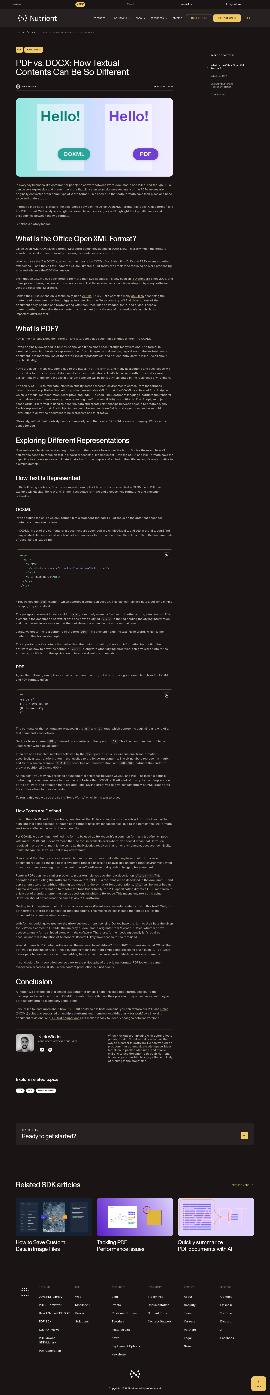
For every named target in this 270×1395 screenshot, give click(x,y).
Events (116, 1305)
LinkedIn (226, 1305)
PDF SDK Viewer (50, 1305)
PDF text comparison (65, 1018)
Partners (190, 1330)
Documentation (158, 1305)
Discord (225, 1321)
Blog (115, 1297)
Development (46, 1090)
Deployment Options (126, 1346)
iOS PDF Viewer (50, 1330)
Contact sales (227, 18)
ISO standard (141, 279)
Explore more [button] (243, 1185)
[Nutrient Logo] (37, 18)
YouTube (226, 1313)
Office (164, 1009)
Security (190, 1305)
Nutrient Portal (158, 1313)
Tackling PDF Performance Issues (120, 1245)
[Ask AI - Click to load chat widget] (258, 1383)
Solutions (82, 1321)
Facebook (227, 1338)
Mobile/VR (82, 1305)
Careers (189, 1321)
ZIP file (87, 296)
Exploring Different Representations (222, 85)
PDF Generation (50, 1351)
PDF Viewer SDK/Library (47, 1340)
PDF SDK (45, 1321)
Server (79, 1313)
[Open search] (248, 18)
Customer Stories (124, 1313)
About (188, 1297)
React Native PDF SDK (54, 1313)
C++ (20, 1090)
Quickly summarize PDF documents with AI (205, 1245)
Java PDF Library (50, 1297)
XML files (137, 296)
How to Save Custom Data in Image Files (40, 1245)
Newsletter (119, 1354)
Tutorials (118, 1321)
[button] (102, 18)
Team (188, 1313)
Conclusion (218, 94)
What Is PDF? (219, 76)
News (115, 1338)
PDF (30, 1090)
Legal (188, 1338)
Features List (121, 1330)
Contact (226, 1297)
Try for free (199, 18)
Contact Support (159, 1321)
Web (78, 1297)
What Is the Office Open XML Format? (228, 67)
